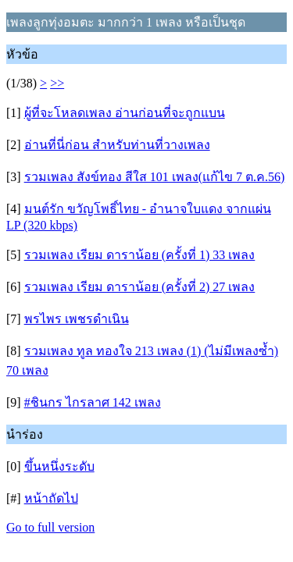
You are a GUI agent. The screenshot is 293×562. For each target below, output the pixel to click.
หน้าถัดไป (51, 498)
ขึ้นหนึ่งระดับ (59, 466)
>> (57, 83)
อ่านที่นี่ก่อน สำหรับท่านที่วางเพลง (117, 144)
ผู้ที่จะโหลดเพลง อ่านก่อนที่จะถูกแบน (124, 112)
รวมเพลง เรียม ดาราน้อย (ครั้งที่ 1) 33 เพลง (139, 254)
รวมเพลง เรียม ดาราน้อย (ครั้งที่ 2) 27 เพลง (139, 286)
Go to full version (50, 527)
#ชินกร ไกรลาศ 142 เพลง (92, 402)
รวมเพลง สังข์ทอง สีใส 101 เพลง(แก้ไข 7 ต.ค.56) (154, 176)
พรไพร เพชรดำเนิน (76, 318)
